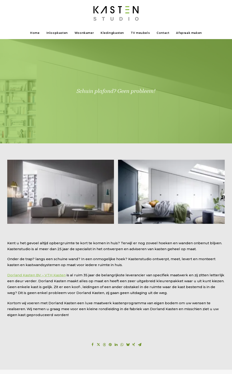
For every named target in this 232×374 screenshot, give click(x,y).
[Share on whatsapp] (122, 309)
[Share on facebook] (92, 309)
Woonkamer (84, 33)
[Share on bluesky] (127, 309)
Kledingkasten (112, 33)
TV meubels (140, 33)
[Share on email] (139, 309)
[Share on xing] (133, 309)
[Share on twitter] (98, 309)
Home (34, 33)
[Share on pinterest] (110, 309)
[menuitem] (36, 33)
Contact (163, 33)
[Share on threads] (104, 309)
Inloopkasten (57, 33)
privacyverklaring (61, 364)
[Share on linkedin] (116, 309)
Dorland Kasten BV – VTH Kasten (36, 239)
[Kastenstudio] (116, 13)
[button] (60, 156)
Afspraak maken (189, 33)
